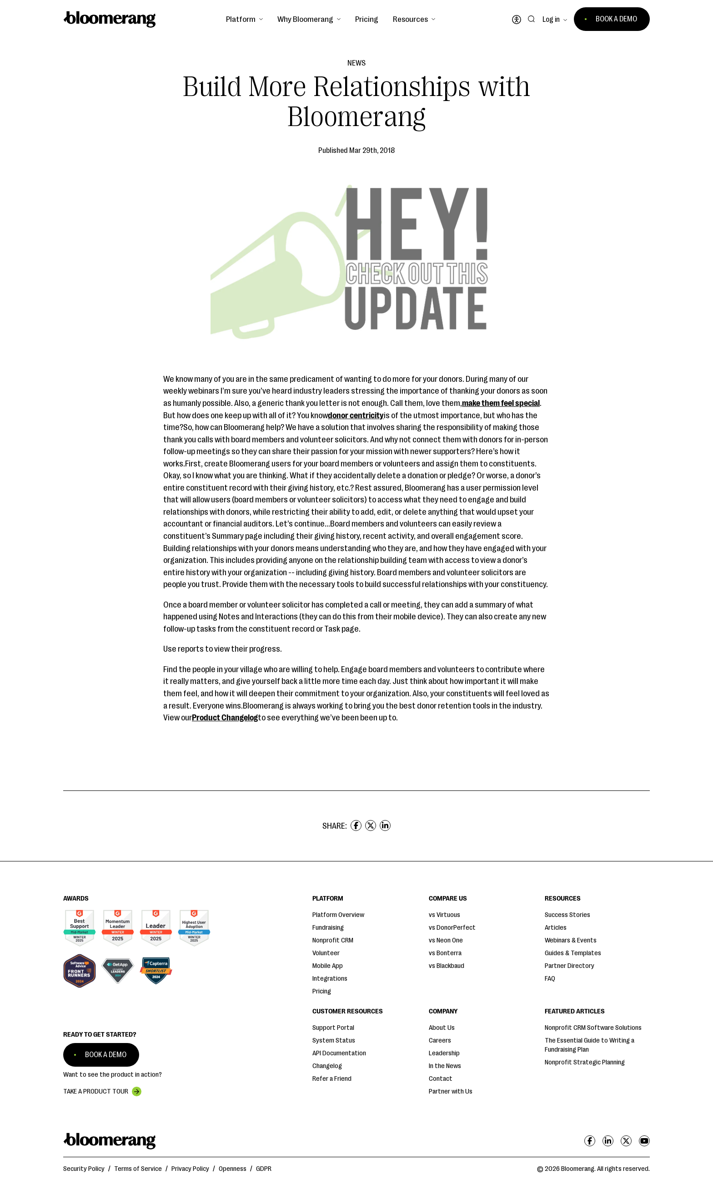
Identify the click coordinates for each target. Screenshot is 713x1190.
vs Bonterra (445, 953)
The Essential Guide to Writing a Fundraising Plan (589, 1045)
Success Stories (567, 915)
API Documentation (339, 1053)
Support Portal (333, 1028)
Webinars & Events (571, 940)
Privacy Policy (190, 1169)
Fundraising (328, 928)
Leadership (444, 1053)
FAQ (550, 978)
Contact (440, 1079)
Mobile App (327, 966)
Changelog (327, 1066)
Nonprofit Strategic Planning (585, 1062)
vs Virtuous (444, 915)
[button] (244, 19)
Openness (232, 1169)
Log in (551, 19)
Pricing (366, 19)
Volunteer (326, 953)
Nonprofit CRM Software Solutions (593, 1028)
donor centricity (356, 415)
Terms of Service (138, 1169)
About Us (442, 1028)
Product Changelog (225, 717)
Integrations (329, 978)
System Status (333, 1040)
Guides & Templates (573, 953)
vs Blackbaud (446, 966)
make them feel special (501, 403)
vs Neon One (446, 940)
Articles (556, 928)
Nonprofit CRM (332, 940)
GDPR (263, 1169)
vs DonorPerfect (452, 928)
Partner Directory (569, 966)
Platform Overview (338, 915)
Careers (440, 1040)
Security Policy (84, 1169)
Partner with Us (450, 1091)
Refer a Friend (331, 1079)
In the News (445, 1066)
